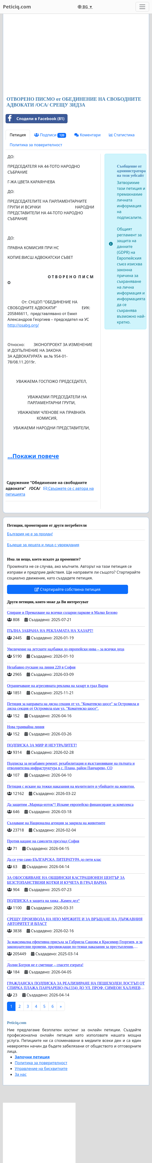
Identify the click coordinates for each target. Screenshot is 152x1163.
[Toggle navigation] (142, 7)
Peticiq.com (17, 6)
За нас (21, 1074)
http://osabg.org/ (23, 325)
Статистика (122, 135)
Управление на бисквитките (41, 1068)
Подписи (50, 135)
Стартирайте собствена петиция (67, 589)
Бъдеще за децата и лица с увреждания (43, 545)
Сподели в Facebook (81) (35, 118)
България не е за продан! (30, 534)
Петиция (18, 135)
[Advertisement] (76, 55)
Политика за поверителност (36, 144)
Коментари (87, 135)
